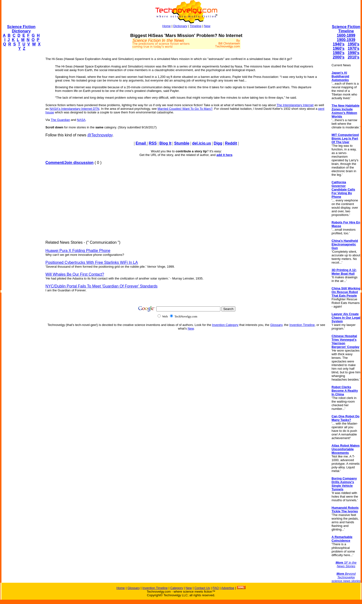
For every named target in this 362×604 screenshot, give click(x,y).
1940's (338, 44)
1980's (338, 53)
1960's (338, 48)
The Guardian (60, 120)
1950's (353, 44)
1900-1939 (346, 40)
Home (166, 26)
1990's (353, 53)
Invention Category (225, 325)
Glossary (276, 325)
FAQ (215, 588)
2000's (338, 57)
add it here (224, 155)
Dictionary (180, 26)
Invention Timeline (302, 325)
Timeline (196, 26)
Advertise (227, 588)
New (207, 26)
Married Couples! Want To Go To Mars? (185, 108)
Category (176, 588)
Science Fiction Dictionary (21, 29)
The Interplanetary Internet (294, 105)
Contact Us (202, 588)
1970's (353, 48)
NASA (81, 120)
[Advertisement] (20, 127)
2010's (353, 57)
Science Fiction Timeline (346, 29)
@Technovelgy (99, 135)
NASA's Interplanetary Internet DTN (74, 108)
